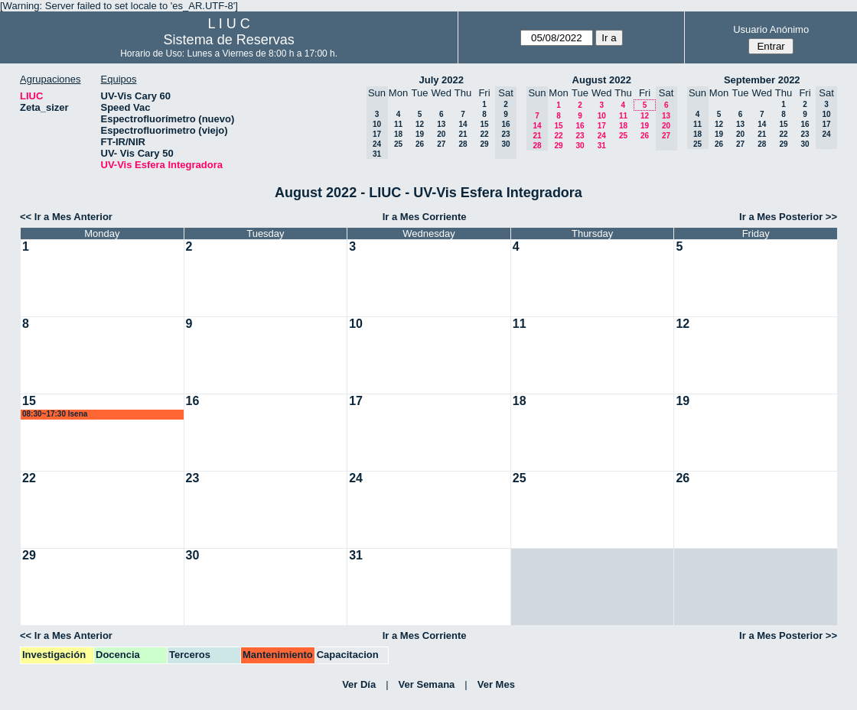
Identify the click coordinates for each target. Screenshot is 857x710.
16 (579, 126)
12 (419, 124)
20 (441, 134)
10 (602, 116)
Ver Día (359, 684)
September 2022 (762, 80)
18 (398, 134)
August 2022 (601, 80)
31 (602, 145)
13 (441, 124)
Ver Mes (496, 684)
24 (602, 135)
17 (602, 126)
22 (484, 134)
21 (462, 134)
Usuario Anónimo (771, 29)
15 (484, 124)
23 (579, 135)
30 (579, 145)
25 (398, 144)
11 (398, 124)
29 (484, 144)
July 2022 (441, 80)
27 (441, 144)
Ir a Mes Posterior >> (788, 216)
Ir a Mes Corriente (425, 216)
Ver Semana (427, 684)
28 (462, 144)
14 (462, 124)
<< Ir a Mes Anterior (66, 216)
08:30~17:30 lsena (54, 414)
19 (419, 134)
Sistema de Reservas (229, 39)
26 (419, 144)
